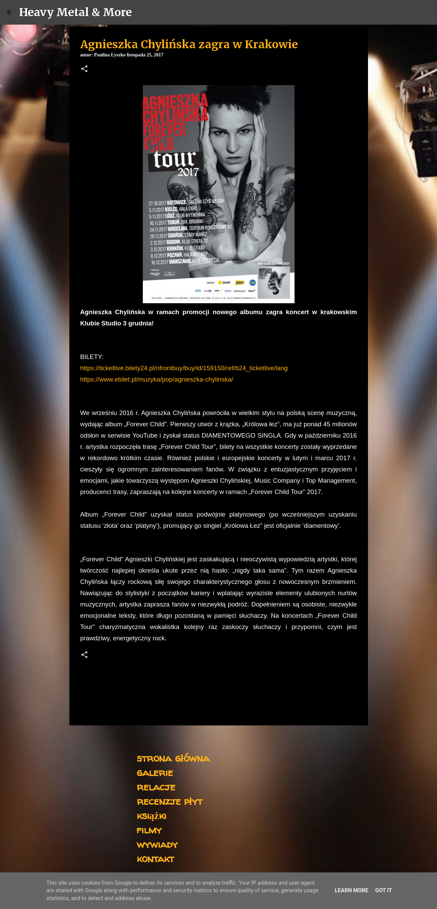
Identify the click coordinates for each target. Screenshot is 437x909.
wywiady (157, 844)
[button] (84, 69)
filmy (149, 830)
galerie (155, 772)
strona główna (173, 758)
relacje (156, 786)
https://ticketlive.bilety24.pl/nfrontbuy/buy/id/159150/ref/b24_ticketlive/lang (184, 368)
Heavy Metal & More (75, 12)
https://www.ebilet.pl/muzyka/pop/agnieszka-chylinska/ (156, 379)
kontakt (155, 858)
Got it (383, 890)
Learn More (351, 890)
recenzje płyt (169, 801)
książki (151, 815)
